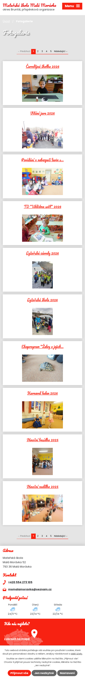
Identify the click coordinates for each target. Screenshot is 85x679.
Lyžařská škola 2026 (42, 299)
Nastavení (67, 673)
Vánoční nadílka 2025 (43, 486)
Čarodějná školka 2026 (42, 65)
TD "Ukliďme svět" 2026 (42, 206)
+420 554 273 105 (20, 582)
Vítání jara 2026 (42, 112)
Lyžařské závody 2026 (42, 252)
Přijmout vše (19, 673)
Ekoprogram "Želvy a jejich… (42, 346)
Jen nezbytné (44, 673)
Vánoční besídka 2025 (43, 439)
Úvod (6, 21)
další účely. (77, 653)
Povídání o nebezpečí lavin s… (42, 159)
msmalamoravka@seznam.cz (30, 589)
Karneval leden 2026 (42, 392)
